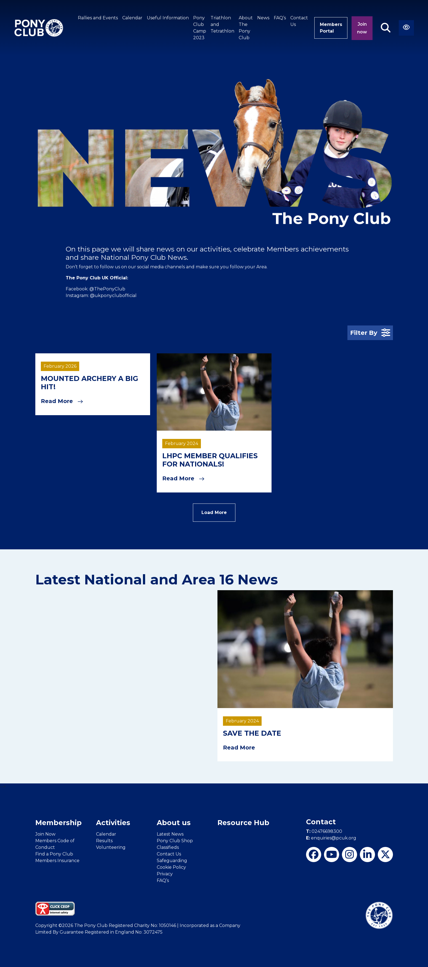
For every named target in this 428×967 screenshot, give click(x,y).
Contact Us (298, 21)
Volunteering (111, 846)
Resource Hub (243, 822)
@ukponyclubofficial (113, 295)
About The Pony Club (245, 27)
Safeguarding (172, 860)
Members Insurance (57, 860)
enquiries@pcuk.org (331, 837)
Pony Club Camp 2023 (198, 27)
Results (104, 840)
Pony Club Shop (175, 840)
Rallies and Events (97, 17)
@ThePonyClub (107, 289)
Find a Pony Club (54, 853)
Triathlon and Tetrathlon (221, 24)
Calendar (131, 17)
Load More (214, 512)
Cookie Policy (171, 866)
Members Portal (330, 28)
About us (174, 822)
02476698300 (324, 831)
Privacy (165, 873)
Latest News (170, 833)
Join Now (45, 833)
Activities (113, 822)
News (262, 17)
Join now (362, 28)
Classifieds (168, 846)
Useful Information (167, 17)
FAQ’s (279, 17)
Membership (58, 822)
